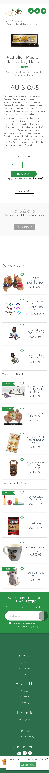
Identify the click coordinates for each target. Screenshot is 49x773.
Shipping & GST (24, 719)
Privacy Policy (32, 626)
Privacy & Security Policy (24, 736)
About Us (24, 691)
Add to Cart (23, 173)
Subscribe (24, 674)
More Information (24, 156)
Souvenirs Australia (21, 142)
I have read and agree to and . (24, 625)
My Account (24, 662)
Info (24, 181)
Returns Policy (24, 668)
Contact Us (24, 696)
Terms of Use (25, 731)
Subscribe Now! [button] (27, 764)
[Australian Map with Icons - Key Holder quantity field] (36, 165)
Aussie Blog (24, 702)
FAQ (24, 725)
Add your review (24, 226)
